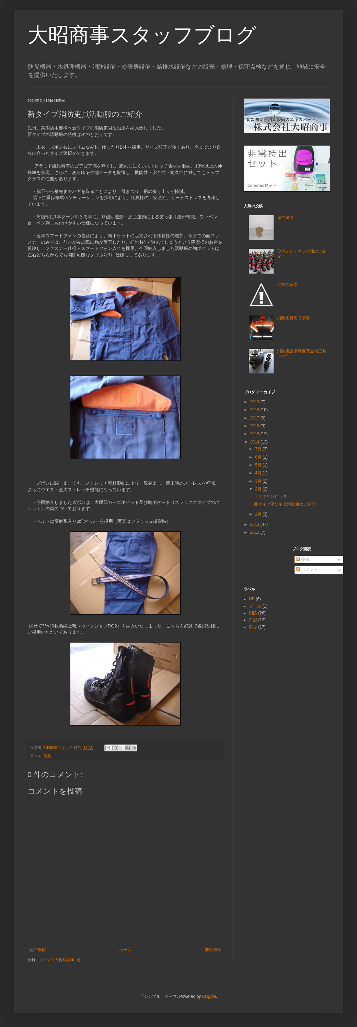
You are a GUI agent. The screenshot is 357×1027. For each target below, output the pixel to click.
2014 (255, 442)
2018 (255, 409)
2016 (255, 426)
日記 (253, 620)
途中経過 (285, 217)
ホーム (125, 949)
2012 (255, 532)
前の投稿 (213, 949)
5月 (259, 465)
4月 (259, 473)
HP (252, 599)
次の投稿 (37, 949)
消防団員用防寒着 (293, 317)
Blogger (209, 996)
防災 (253, 627)
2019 (255, 402)
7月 (259, 449)
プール (255, 606)
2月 (259, 489)
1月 (259, 514)
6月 (259, 457)
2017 (255, 418)
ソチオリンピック (270, 496)
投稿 (302, 559)
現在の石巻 (287, 284)
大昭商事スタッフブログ (141, 34)
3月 (259, 481)
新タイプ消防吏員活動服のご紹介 (285, 504)
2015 (255, 433)
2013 (255, 524)
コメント (307, 569)
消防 (47, 756)
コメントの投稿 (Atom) (59, 959)
